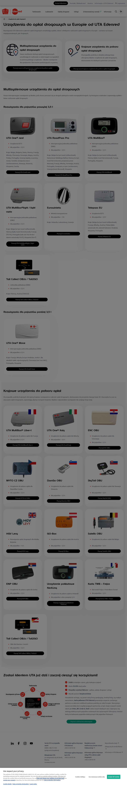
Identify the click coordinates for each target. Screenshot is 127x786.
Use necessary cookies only (97, 777)
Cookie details (7, 784)
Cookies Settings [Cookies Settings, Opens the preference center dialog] (80, 777)
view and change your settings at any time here (50, 778)
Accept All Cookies (113, 777)
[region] (63, 777)
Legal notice (33, 784)
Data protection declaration (21, 784)
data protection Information (52, 780)
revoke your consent (9, 780)
